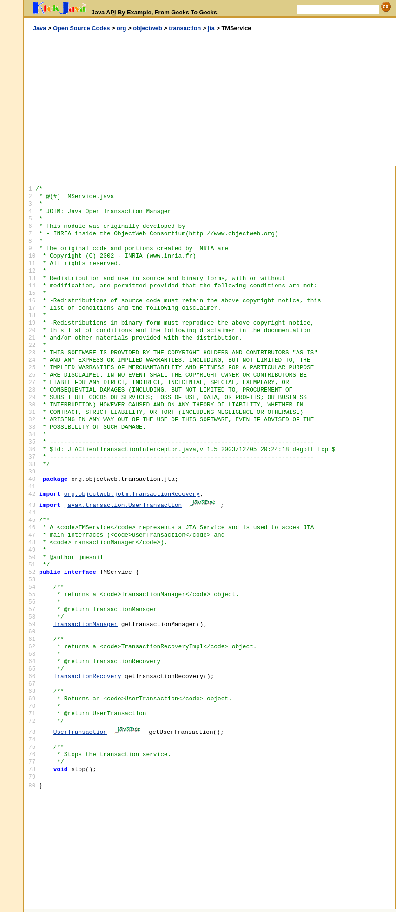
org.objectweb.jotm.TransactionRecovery (132, 494)
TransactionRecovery (87, 676)
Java (39, 28)
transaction (185, 28)
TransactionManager (85, 624)
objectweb (147, 28)
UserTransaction (80, 732)
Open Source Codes (81, 28)
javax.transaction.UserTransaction (123, 505)
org (121, 28)
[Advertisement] (117, 99)
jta (211, 28)
